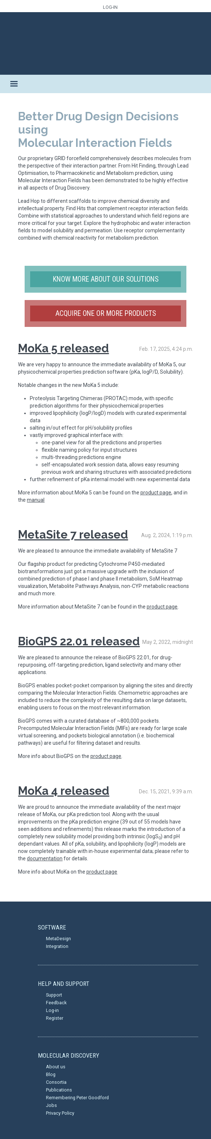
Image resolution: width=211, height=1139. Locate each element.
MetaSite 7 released (73, 534)
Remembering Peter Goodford (77, 1097)
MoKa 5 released (63, 348)
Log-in (52, 1010)
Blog (51, 1074)
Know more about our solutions (105, 279)
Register (54, 1018)
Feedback (56, 1002)
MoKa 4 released (63, 790)
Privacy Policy (60, 1113)
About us (55, 1066)
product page (155, 493)
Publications (59, 1090)
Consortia (56, 1082)
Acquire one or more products (106, 313)
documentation (44, 858)
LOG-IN (110, 7)
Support (54, 995)
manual (35, 500)
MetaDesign (58, 938)
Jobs (51, 1105)
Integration (57, 946)
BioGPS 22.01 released (79, 641)
